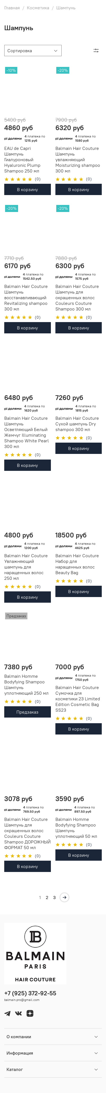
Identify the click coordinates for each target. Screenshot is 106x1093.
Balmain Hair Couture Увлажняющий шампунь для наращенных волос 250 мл (26, 567)
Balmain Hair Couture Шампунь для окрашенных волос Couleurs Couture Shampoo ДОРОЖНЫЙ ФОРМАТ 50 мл (27, 833)
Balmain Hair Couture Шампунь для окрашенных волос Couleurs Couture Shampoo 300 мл (77, 297)
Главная (12, 7)
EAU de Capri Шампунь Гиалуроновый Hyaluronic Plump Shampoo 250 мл (22, 159)
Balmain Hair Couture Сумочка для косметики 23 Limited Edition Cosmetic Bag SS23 (77, 699)
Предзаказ (27, 712)
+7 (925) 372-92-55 (30, 993)
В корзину (27, 189)
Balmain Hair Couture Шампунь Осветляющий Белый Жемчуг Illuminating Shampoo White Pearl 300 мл (26, 432)
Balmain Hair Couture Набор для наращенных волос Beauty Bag (77, 564)
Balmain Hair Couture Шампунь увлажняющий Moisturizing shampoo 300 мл (77, 159)
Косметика (38, 7)
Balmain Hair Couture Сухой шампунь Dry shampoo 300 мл (77, 423)
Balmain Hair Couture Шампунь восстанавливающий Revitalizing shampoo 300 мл (26, 297)
